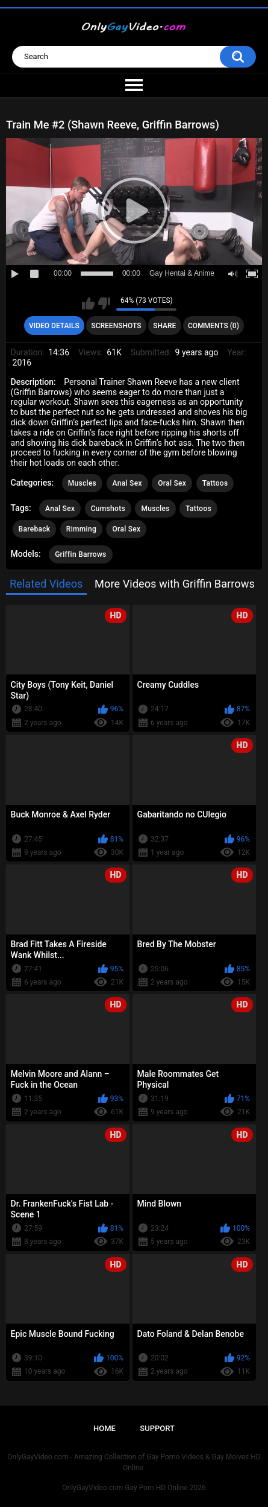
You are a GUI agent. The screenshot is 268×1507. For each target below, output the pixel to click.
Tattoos (215, 483)
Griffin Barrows (80, 554)
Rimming (81, 529)
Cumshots (108, 508)
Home (104, 1428)
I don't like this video (104, 303)
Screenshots (116, 326)
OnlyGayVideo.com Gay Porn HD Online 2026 (133, 1487)
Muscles (82, 483)
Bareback (35, 529)
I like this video (88, 303)
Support (157, 1428)
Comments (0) (213, 326)
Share (164, 326)
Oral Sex (172, 483)
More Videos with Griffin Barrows (175, 583)
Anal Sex (127, 483)
